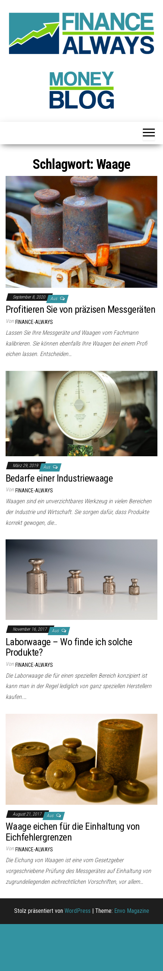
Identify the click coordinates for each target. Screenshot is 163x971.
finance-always (34, 322)
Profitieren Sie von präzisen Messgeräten (80, 309)
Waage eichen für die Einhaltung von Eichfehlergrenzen (73, 832)
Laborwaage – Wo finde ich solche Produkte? (69, 647)
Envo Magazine (131, 910)
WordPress (78, 910)
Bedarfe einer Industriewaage (59, 478)
